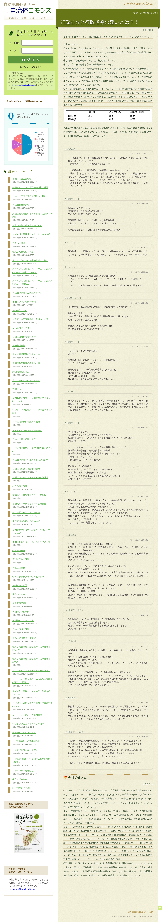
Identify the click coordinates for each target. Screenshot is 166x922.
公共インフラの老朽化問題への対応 (29, 198)
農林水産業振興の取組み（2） (26, 356)
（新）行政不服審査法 (25, 772)
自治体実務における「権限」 (26, 382)
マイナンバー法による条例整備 (28, 717)
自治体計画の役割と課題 (24, 441)
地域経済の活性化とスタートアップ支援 (31, 236)
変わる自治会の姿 (25, 330)
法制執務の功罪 (25, 587)
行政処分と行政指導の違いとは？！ (29, 725)
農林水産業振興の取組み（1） (26, 365)
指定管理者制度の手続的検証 (26, 523)
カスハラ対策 (25, 245)
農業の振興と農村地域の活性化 (27, 227)
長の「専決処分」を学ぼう (26, 640)
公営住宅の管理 (25, 488)
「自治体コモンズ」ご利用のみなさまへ (23, 101)
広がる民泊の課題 (20, 561)
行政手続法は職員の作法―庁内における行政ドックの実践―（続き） (32, 272)
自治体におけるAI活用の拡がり (27, 295)
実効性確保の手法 (25, 613)
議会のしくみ (25, 596)
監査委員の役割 (25, 605)
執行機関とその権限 (25, 790)
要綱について (25, 391)
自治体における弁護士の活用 (26, 470)
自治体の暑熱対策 (25, 207)
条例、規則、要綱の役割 (25, 303)
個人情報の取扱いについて (140, 912)
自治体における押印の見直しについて (30, 462)
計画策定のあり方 (25, 373)
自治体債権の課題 (25, 631)
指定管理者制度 (25, 781)
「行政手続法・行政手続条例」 (27, 743)
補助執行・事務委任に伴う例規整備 (29, 497)
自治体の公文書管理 (25, 180)
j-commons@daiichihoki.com (24, 85)
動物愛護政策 (25, 347)
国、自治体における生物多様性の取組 (30, 262)
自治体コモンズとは (139, 3)
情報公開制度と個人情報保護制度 (28, 578)
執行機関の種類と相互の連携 (26, 514)
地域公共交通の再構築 (25, 253)
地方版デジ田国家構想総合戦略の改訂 (30, 321)
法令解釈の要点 (25, 312)
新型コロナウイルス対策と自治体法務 (30, 479)
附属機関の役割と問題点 (25, 734)
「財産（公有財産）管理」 (25, 752)
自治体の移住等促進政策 (25, 338)
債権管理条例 (25, 552)
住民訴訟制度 (25, 570)
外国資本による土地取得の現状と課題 (30, 189)
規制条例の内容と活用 (25, 622)
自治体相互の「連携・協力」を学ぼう (31, 672)
